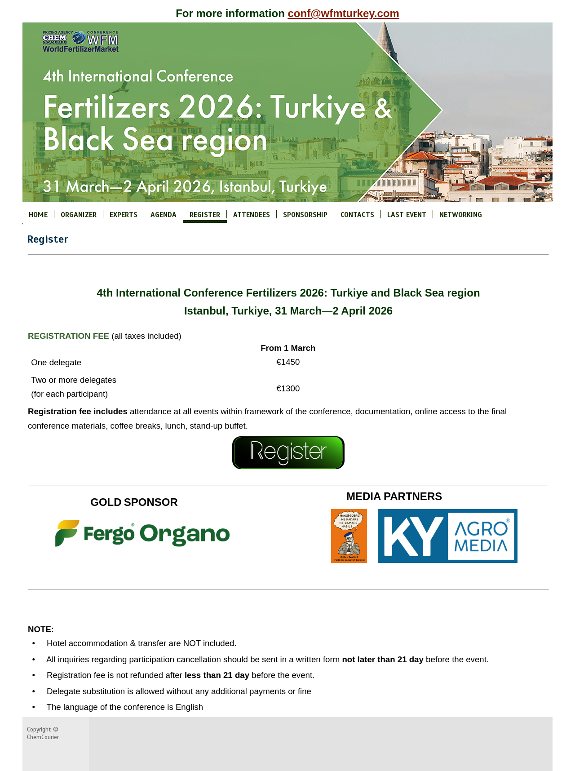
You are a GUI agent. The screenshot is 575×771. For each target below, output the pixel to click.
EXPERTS (123, 214)
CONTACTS (357, 214)
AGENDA (163, 214)
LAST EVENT (406, 214)
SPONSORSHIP (305, 214)
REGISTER (205, 214)
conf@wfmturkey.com (343, 13)
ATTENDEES (251, 214)
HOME (38, 214)
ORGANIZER (79, 214)
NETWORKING (460, 214)
